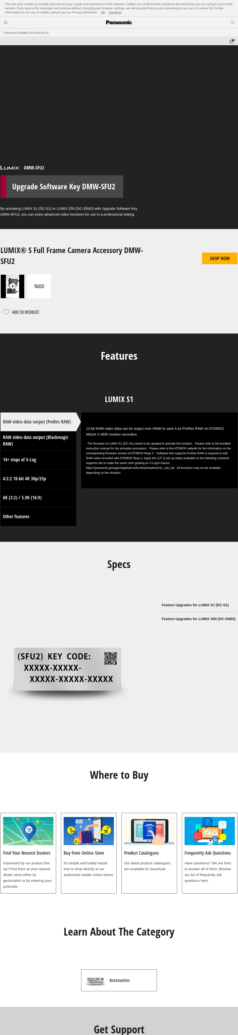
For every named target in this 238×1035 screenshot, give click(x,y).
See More (115, 12)
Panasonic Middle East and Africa (26, 33)
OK (103, 12)
